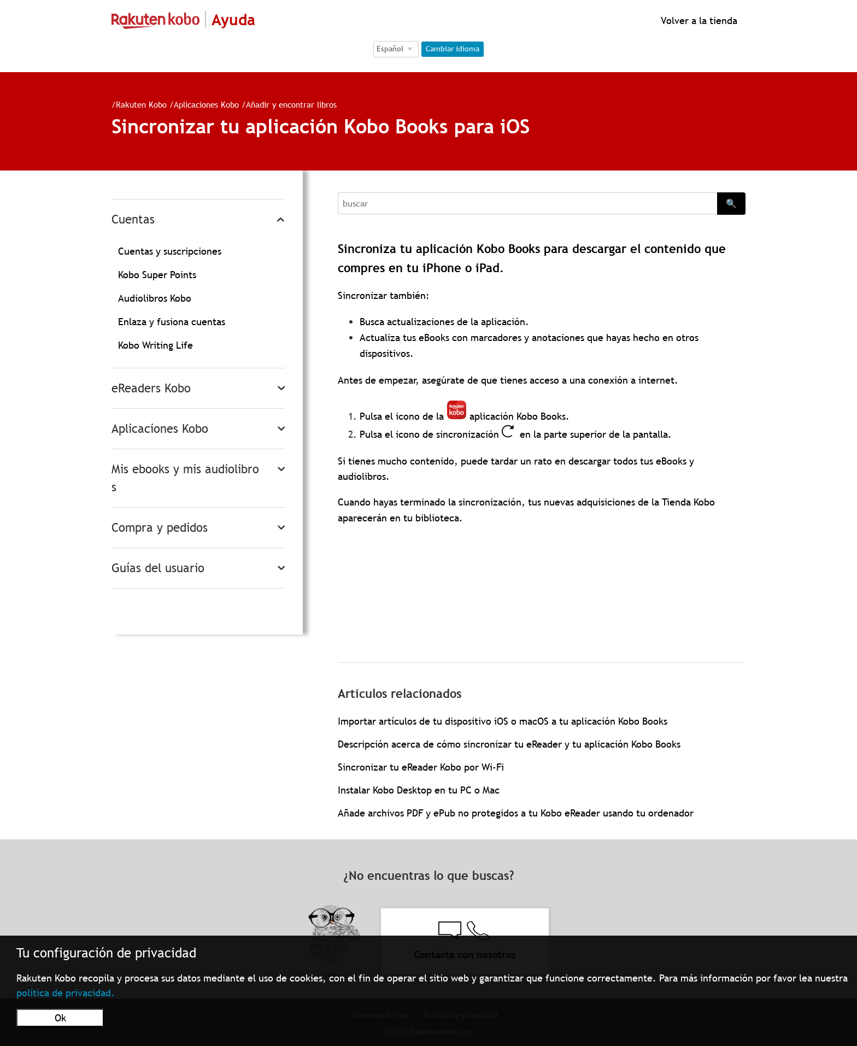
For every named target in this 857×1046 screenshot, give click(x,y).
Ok (60, 1018)
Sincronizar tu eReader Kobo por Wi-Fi (421, 767)
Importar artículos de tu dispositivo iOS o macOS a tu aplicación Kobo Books (502, 721)
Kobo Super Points (157, 274)
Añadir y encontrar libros (291, 104)
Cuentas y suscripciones (169, 251)
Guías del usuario (157, 568)
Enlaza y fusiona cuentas (171, 321)
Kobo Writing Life (155, 345)
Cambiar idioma (452, 49)
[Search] (527, 203)
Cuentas (133, 219)
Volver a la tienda (697, 20)
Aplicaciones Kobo (206, 104)
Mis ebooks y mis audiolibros (185, 478)
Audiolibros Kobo (154, 298)
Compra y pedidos (159, 527)
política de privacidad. (65, 992)
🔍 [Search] (731, 203)
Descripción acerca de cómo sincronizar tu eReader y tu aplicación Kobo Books (509, 744)
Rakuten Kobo (141, 104)
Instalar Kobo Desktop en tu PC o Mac (419, 790)
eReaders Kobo (151, 388)
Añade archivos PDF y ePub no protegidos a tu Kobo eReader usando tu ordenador (516, 813)
